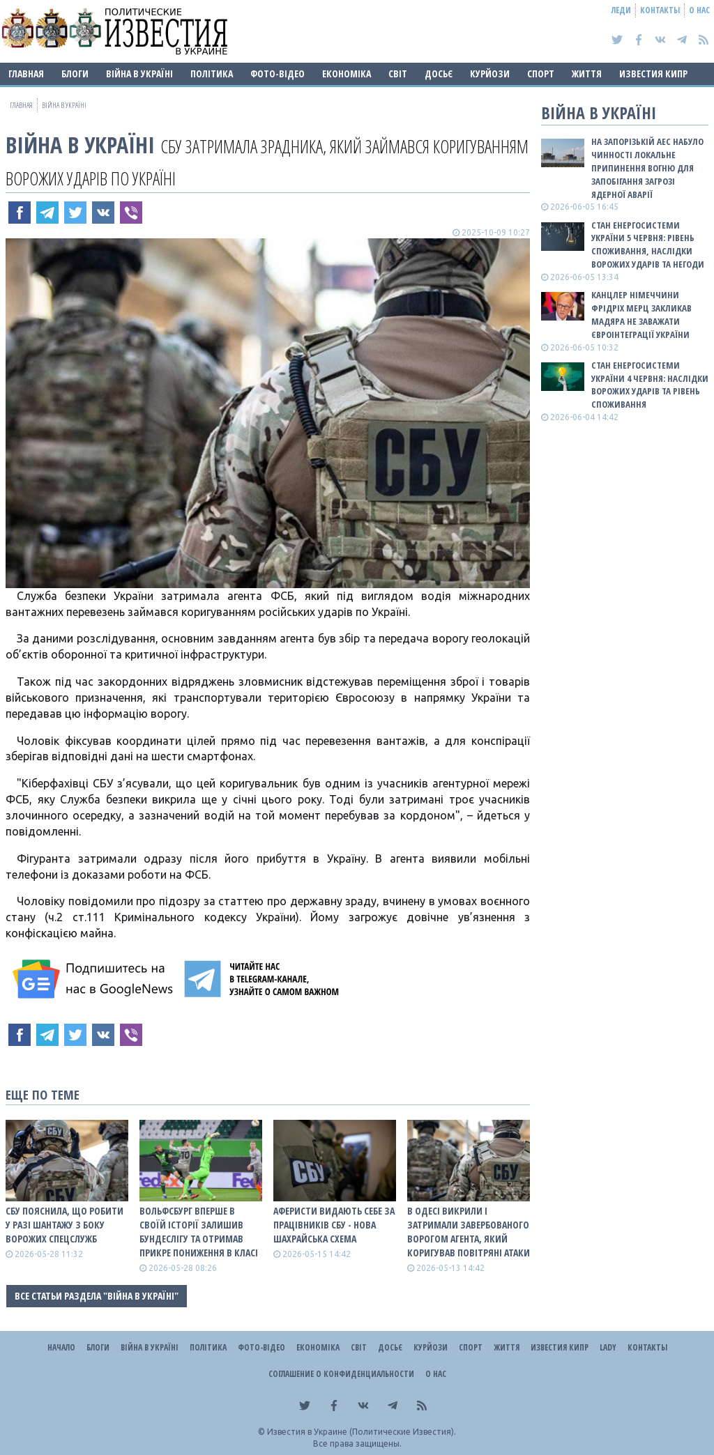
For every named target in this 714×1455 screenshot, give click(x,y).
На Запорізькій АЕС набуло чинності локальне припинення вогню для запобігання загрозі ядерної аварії (647, 167)
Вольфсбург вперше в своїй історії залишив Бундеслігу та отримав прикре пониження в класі (198, 1231)
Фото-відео (277, 73)
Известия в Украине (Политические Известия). (361, 1431)
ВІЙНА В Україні (139, 73)
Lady (608, 1347)
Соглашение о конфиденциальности (341, 1374)
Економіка (346, 73)
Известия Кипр (653, 73)
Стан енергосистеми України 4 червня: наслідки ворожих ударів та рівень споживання (649, 385)
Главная (26, 73)
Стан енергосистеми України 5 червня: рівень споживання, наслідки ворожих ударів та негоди (647, 245)
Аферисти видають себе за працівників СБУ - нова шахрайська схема (334, 1224)
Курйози (490, 73)
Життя (587, 73)
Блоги (75, 73)
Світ (397, 73)
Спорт (540, 73)
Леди (621, 10)
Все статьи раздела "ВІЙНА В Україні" (96, 1295)
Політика (211, 73)
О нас (699, 10)
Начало (61, 1347)
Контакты (660, 10)
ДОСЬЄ (439, 73)
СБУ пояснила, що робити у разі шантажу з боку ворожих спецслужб (64, 1224)
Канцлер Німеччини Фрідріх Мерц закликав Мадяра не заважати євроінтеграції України (641, 314)
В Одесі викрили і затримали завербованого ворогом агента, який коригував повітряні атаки (468, 1231)
